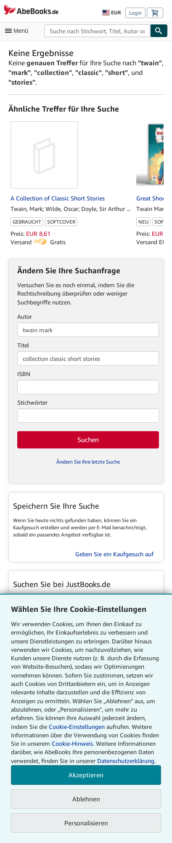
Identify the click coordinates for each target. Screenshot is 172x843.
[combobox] (97, 30)
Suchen (88, 439)
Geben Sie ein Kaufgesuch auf (114, 554)
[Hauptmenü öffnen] (18, 30)
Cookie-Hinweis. (73, 743)
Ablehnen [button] (86, 799)
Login (135, 13)
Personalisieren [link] (86, 823)
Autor (24, 316)
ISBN (23, 373)
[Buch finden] (159, 30)
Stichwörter (32, 402)
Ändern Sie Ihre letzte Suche (88, 462)
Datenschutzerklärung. (126, 760)
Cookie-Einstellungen (77, 726)
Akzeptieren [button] (86, 775)
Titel (23, 345)
